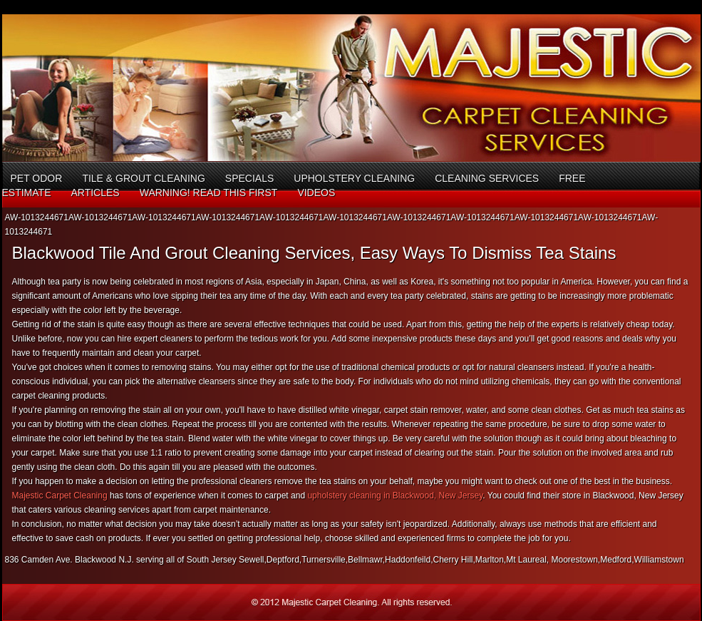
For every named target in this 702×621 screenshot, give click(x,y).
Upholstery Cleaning (354, 178)
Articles (95, 192)
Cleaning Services (487, 178)
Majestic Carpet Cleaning (60, 496)
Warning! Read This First (209, 192)
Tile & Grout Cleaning (143, 178)
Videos (316, 192)
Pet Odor (37, 178)
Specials (249, 178)
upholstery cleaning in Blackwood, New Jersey (394, 496)
